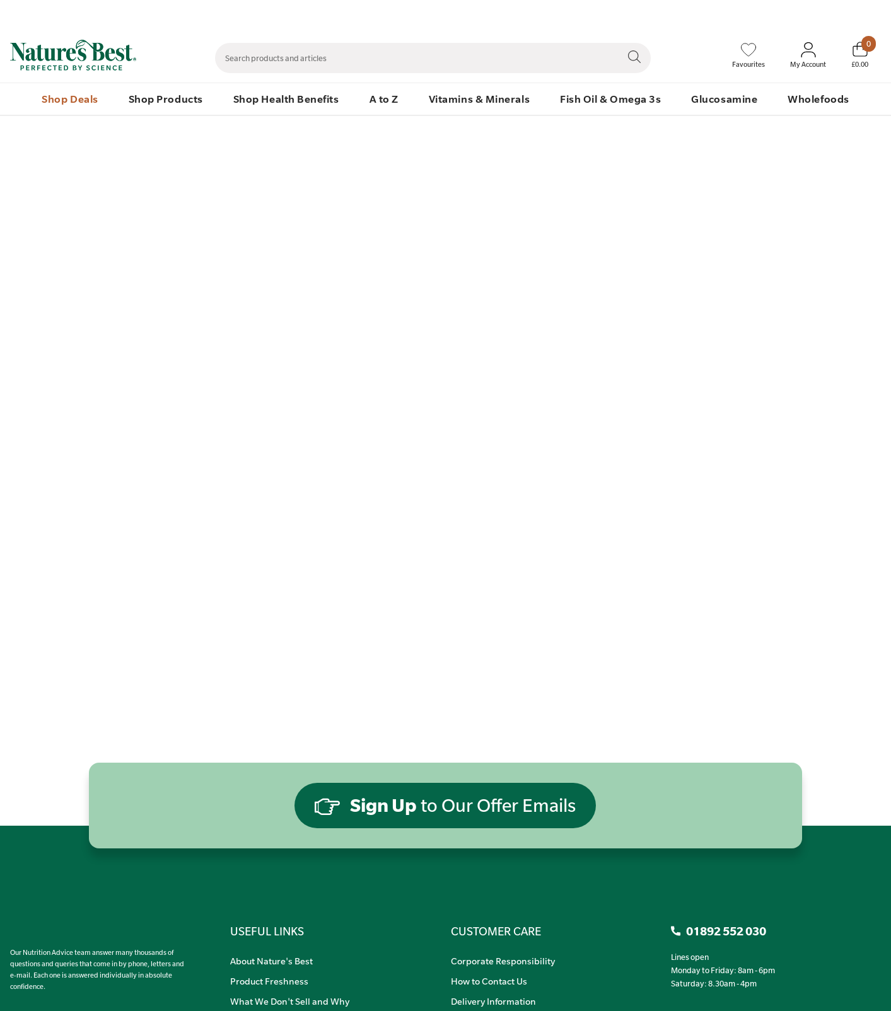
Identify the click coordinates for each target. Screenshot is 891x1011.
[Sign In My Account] (808, 55)
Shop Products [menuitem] (166, 98)
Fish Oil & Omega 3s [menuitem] (610, 98)
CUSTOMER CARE (496, 931)
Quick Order (793, 13)
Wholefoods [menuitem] (818, 98)
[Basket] (860, 55)
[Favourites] (748, 55)
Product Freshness (269, 980)
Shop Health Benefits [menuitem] (286, 98)
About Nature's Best (271, 960)
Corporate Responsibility (503, 960)
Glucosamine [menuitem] (724, 98)
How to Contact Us (489, 980)
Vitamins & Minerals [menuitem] (479, 98)
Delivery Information (493, 1001)
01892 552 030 (857, 13)
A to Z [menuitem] (384, 98)
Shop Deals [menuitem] (70, 98)
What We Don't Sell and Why (289, 1001)
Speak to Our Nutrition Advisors (703, 13)
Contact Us (614, 13)
